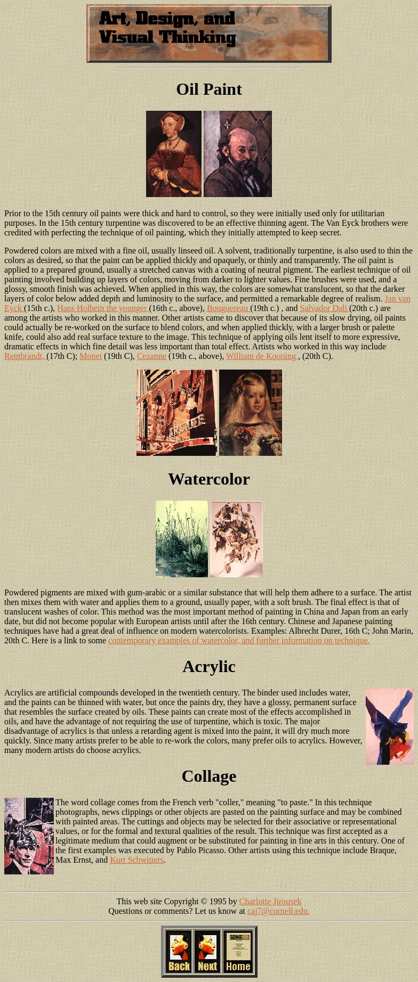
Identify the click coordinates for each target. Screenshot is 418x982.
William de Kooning (262, 356)
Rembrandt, (25, 356)
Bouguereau (228, 308)
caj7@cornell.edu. (278, 910)
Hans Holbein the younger (103, 308)
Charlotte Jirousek (270, 901)
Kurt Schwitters (137, 859)
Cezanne (151, 356)
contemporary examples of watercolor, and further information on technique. (239, 640)
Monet (90, 356)
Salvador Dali (324, 308)
